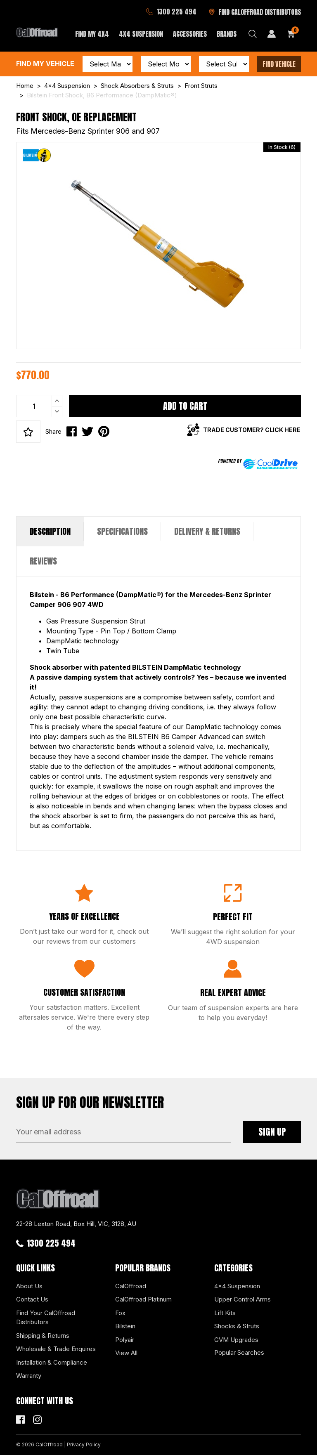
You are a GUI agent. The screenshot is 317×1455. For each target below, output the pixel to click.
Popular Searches (239, 1352)
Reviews (43, 561)
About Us (29, 1286)
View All (126, 1353)
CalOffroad (130, 1286)
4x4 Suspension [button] (141, 34)
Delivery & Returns (207, 531)
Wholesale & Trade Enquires (56, 1349)
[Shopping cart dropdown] (291, 33)
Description (50, 531)
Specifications (122, 531)
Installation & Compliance (51, 1362)
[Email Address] (123, 1132)
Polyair (124, 1340)
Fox (120, 1313)
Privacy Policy (84, 1444)
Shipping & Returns (42, 1335)
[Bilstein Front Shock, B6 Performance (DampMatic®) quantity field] (39, 406)
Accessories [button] (190, 34)
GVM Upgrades (236, 1340)
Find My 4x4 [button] (92, 34)
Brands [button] (227, 34)
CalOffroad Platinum (143, 1299)
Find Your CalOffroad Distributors (45, 1317)
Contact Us (32, 1299)
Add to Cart (185, 406)
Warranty (28, 1375)
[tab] (50, 531)
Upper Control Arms (242, 1299)
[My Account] (271, 33)
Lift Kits (225, 1313)
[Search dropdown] (252, 33)
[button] (28, 431)
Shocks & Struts (236, 1326)
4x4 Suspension (237, 1286)
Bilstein (125, 1326)
